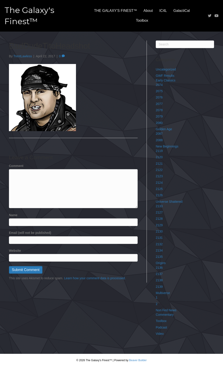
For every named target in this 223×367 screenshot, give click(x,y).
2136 (159, 267)
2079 (159, 116)
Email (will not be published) (30, 233)
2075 (159, 91)
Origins (161, 263)
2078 (159, 110)
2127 (159, 212)
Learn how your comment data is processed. (95, 278)
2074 (159, 85)
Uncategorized (166, 69)
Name (13, 215)
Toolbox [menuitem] (142, 20)
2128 (159, 218)
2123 (159, 176)
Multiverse (163, 293)
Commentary (165, 314)
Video (160, 333)
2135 (159, 256)
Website (15, 250)
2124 (159, 182)
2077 (159, 104)
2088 (159, 140)
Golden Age (164, 129)
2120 (159, 157)
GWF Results (165, 75)
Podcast (161, 327)
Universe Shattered (169, 201)
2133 (159, 206)
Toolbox (161, 321)
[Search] (185, 44)
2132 (159, 244)
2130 (159, 231)
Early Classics (165, 80)
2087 (159, 133)
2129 (159, 225)
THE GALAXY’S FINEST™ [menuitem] (115, 11)
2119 (159, 151)
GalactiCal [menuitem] (181, 11)
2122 (159, 170)
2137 (159, 274)
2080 (159, 123)
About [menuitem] (148, 11)
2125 (159, 189)
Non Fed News (166, 310)
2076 (159, 97)
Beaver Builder (138, 360)
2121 (159, 163)
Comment (16, 166)
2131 (159, 237)
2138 (159, 280)
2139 (159, 286)
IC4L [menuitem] (163, 11)
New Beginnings (167, 146)
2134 (159, 250)
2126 (159, 195)
